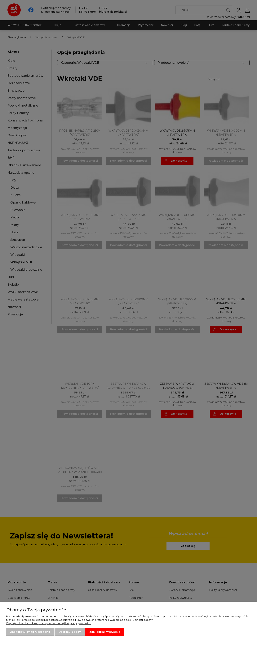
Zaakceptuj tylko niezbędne (30, 632)
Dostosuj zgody (70, 632)
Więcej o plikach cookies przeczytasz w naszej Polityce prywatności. (48, 623)
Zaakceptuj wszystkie (104, 632)
